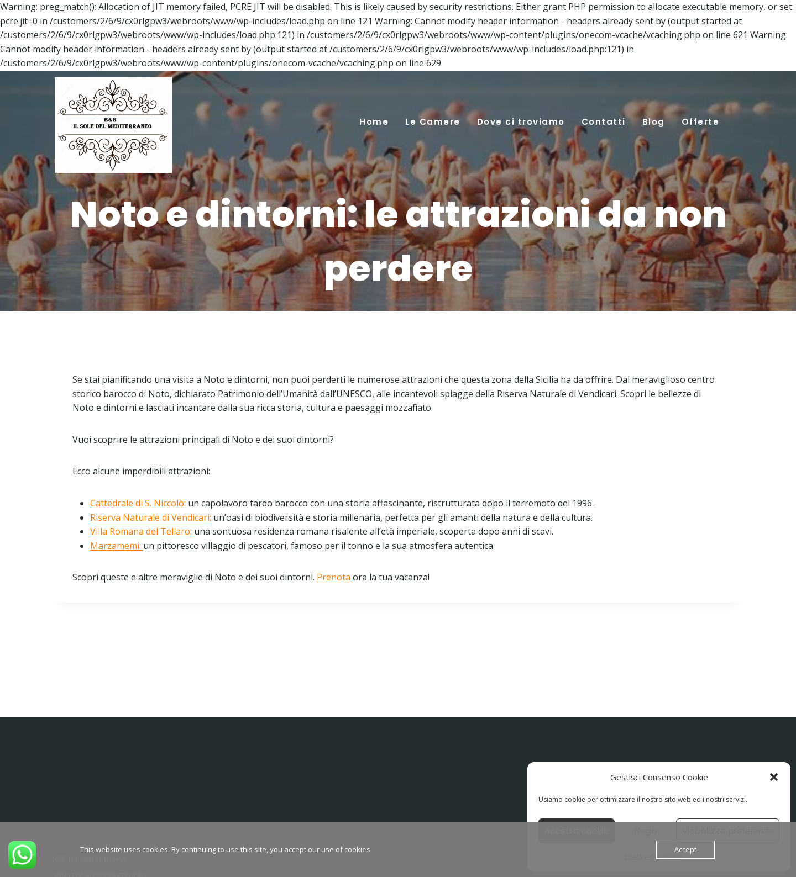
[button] (773, 777)
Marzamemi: (115, 546)
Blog (653, 122)
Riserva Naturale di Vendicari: (150, 517)
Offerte (701, 122)
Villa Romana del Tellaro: (141, 531)
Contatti (604, 122)
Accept (685, 849)
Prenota (335, 577)
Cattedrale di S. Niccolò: (138, 503)
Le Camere (432, 122)
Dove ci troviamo (521, 122)
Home (374, 122)
